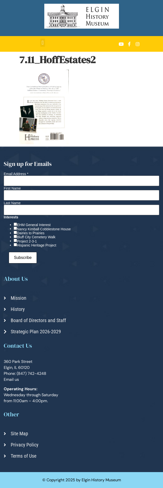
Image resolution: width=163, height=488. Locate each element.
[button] (42, 43)
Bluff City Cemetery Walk (36, 237)
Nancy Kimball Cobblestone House (44, 229)
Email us (11, 379)
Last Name (12, 203)
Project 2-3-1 (27, 241)
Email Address (16, 174)
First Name (12, 188)
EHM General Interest (34, 225)
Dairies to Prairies (30, 233)
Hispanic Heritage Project (36, 245)
